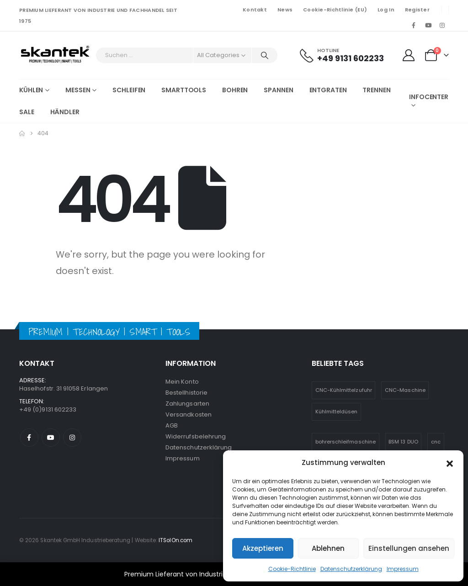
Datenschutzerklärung (351, 569)
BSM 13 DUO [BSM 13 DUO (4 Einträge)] (403, 441)
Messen (77, 90)
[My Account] (408, 55)
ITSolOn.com (175, 540)
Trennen (376, 90)
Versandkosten (188, 414)
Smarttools (183, 90)
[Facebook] (414, 25)
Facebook (29, 437)
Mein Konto (182, 381)
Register (417, 9)
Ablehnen (328, 548)
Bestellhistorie (186, 392)
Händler (65, 111)
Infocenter (428, 96)
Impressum (403, 569)
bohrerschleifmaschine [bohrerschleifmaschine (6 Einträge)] (345, 441)
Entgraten (328, 90)
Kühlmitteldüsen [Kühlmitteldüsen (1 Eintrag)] (336, 411)
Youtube (51, 437)
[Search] (264, 55)
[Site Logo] (55, 55)
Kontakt (255, 9)
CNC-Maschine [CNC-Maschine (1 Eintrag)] (405, 390)
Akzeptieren (262, 548)
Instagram (72, 437)
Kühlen (31, 90)
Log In (386, 9)
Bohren (235, 90)
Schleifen (128, 90)
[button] (449, 462)
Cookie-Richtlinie (292, 569)
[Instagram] (442, 25)
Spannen (278, 90)
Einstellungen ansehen (408, 548)
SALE (26, 111)
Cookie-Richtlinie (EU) (335, 9)
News (284, 9)
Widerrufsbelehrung (195, 436)
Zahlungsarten (187, 403)
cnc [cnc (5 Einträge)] (436, 441)
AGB (171, 425)
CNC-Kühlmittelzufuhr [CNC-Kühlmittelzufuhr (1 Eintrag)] (343, 390)
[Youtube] (428, 25)
